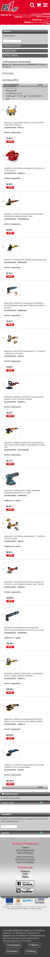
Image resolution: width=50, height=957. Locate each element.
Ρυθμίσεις (34, 945)
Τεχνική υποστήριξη (25, 862)
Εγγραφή (5, 833)
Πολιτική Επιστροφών (25, 859)
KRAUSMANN (23, 219)
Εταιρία (25, 847)
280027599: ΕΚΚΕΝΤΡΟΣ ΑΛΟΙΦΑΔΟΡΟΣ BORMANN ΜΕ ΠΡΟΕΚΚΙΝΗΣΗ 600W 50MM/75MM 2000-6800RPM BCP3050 (24, 305)
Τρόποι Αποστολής (24, 857)
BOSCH (20, 770)
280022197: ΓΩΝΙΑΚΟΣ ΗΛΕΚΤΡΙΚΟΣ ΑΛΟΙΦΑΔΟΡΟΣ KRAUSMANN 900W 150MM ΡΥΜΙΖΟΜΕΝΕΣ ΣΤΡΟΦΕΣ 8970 (24, 445)
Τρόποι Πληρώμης (25, 853)
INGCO (20, 128)
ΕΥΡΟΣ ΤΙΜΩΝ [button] (10, 55)
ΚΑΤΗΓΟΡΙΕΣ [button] (9, 51)
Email (25, 874)
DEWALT (21, 678)
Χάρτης (25, 877)
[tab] (25, 46)
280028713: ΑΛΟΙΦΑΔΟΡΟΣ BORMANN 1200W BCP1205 (25, 260)
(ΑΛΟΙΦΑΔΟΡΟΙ (10, 128)
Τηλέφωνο (24, 871)
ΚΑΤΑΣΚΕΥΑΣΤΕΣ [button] (12, 46)
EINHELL (21, 173)
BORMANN (22, 262)
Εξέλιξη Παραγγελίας (25, 850)
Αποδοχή (31, 951)
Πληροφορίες (14, 945)
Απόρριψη (12, 951)
